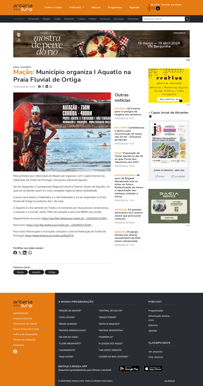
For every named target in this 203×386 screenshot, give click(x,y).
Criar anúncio (155, 357)
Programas (115, 7)
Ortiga (52, 272)
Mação (20, 272)
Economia (105, 18)
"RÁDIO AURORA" (67, 323)
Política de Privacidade (25, 334)
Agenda (134, 7)
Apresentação (20, 313)
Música (96, 7)
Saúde (57, 18)
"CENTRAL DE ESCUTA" (110, 310)
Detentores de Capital (25, 323)
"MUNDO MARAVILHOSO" (72, 330)
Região (46, 18)
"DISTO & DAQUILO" (109, 323)
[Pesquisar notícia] (163, 18)
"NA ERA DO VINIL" (68, 336)
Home (16, 67)
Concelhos (18, 18)
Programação (155, 310)
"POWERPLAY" (106, 336)
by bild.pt (170, 380)
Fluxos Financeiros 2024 (26, 329)
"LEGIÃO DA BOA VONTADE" (113, 356)
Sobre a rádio (53, 7)
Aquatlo (36, 272)
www (160, 176)
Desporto (69, 18)
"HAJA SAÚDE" (66, 356)
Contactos (18, 344)
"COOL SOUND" (66, 317)
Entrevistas (133, 18)
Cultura (81, 18)
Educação (119, 18)
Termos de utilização (24, 339)
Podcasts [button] (76, 7)
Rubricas (153, 325)
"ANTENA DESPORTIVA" (110, 330)
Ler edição (178, 176)
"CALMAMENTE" (67, 350)
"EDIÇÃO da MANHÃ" (69, 310)
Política (92, 18)
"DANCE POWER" (107, 317)
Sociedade (33, 18)
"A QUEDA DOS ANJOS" (110, 343)
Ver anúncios (155, 351)
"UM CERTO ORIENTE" (110, 350)
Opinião (152, 330)
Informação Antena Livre (158, 318)
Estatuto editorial (22, 318)
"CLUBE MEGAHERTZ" (69, 343)
